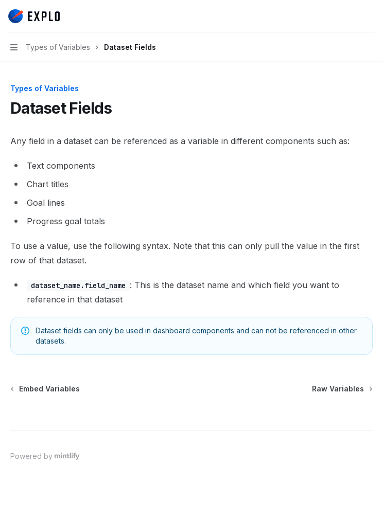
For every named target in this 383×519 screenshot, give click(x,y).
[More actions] (369, 16)
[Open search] (350, 16)
